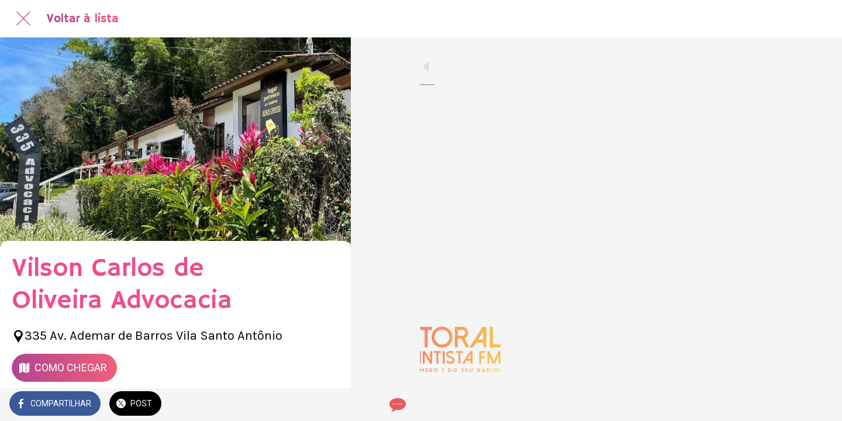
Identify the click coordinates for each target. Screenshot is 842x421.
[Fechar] (23, 19)
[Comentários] (327, 405)
